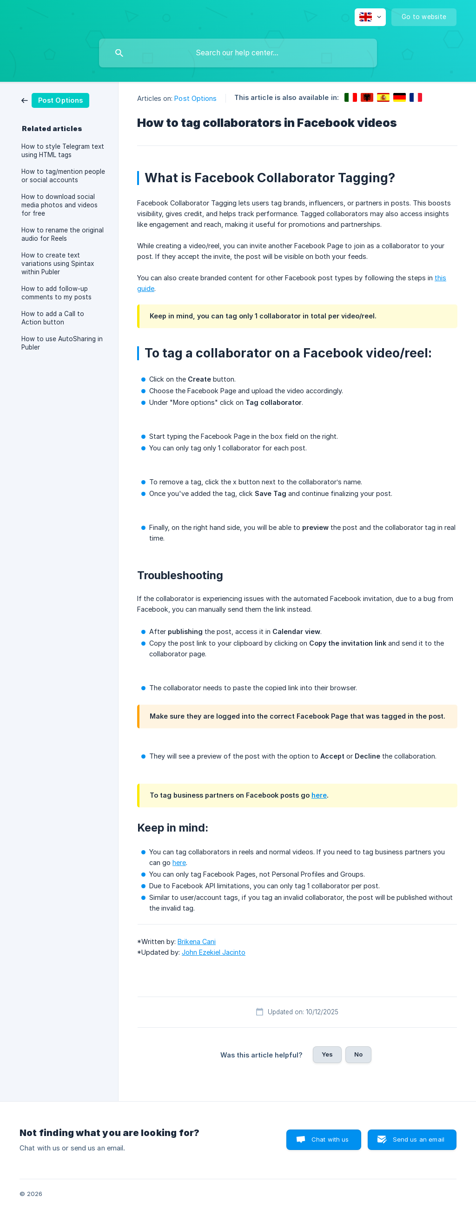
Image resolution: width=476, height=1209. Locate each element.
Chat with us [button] (330, 1139)
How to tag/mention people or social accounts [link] (63, 176)
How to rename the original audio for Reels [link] (62, 234)
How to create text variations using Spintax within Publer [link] (57, 263)
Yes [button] (327, 1054)
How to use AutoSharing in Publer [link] (62, 343)
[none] (370, 17)
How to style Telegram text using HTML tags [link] (62, 151)
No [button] (358, 1054)
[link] (55, 99)
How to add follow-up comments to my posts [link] (56, 293)
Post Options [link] (195, 98)
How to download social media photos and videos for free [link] (59, 205)
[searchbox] (238, 53)
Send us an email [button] (418, 1139)
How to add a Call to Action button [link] (52, 318)
